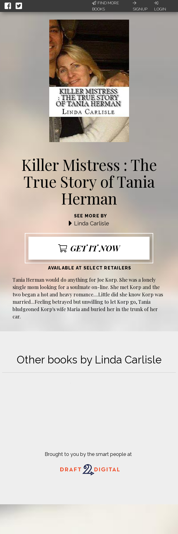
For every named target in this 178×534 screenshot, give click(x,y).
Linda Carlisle (91, 223)
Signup (140, 6)
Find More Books (105, 6)
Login (160, 6)
